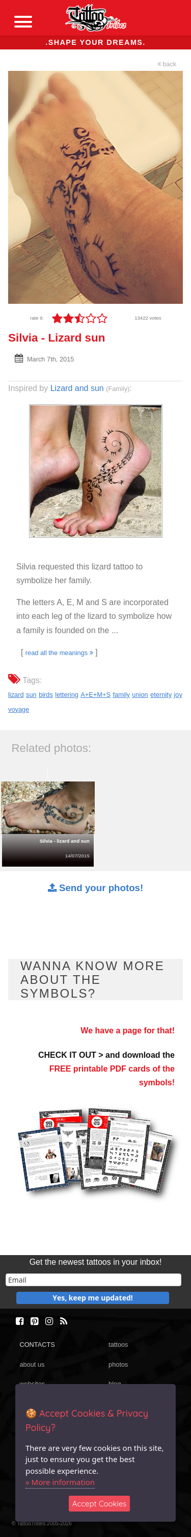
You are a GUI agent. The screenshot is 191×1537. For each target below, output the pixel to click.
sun (31, 694)
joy (178, 694)
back (167, 64)
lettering (66, 694)
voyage (18, 709)
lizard (16, 694)
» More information (60, 1482)
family (121, 694)
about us (31, 1364)
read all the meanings (59, 653)
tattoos (118, 1344)
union (140, 694)
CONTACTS (36, 1344)
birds (46, 694)
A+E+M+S (95, 694)
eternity (161, 694)
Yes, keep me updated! (92, 1297)
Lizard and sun (77, 388)
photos (118, 1364)
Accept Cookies (99, 1503)
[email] (93, 1279)
